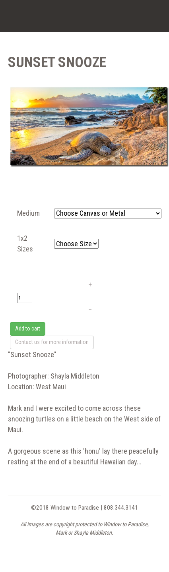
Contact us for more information (52, 342)
